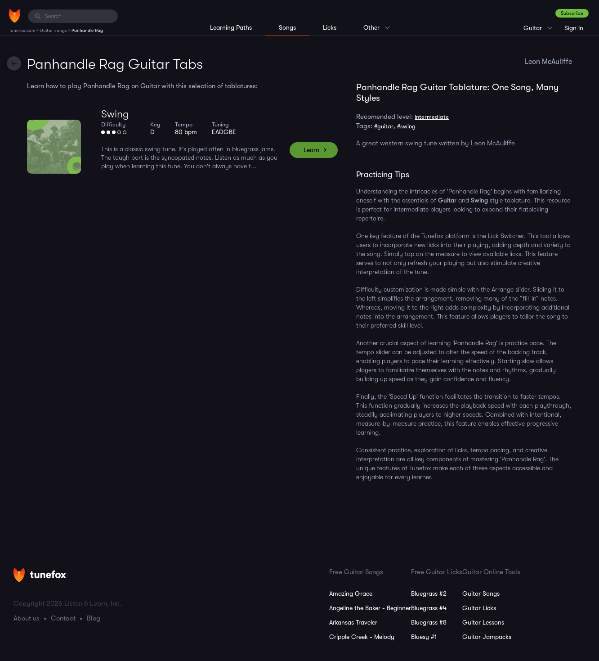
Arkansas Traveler (353, 622)
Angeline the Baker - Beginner (370, 608)
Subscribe (572, 13)
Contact (63, 618)
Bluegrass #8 (429, 622)
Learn (311, 149)
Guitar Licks (479, 608)
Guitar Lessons (483, 622)
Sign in (573, 27)
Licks (329, 27)
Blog (93, 618)
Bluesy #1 (424, 636)
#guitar (383, 126)
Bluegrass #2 (429, 593)
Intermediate (432, 116)
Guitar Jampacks (486, 636)
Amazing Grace (350, 593)
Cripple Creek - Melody (361, 636)
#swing (406, 126)
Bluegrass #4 (429, 608)
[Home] (14, 15)
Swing (115, 114)
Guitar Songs (481, 593)
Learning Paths (231, 27)
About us (26, 618)
